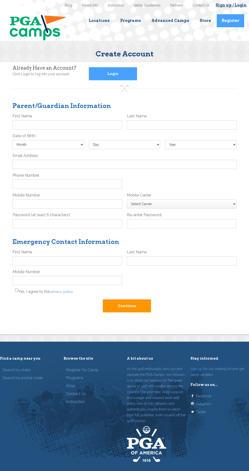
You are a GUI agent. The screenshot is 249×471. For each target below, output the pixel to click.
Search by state (16, 370)
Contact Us (201, 5)
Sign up (196, 369)
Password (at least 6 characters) (41, 215)
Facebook (203, 396)
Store (205, 20)
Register (230, 20)
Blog (68, 5)
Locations (99, 20)
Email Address (25, 155)
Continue (127, 306)
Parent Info (90, 5)
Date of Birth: (24, 136)
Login (112, 74)
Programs (130, 20)
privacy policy (62, 292)
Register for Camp (82, 370)
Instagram (203, 404)
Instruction (116, 5)
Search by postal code (22, 378)
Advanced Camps (170, 20)
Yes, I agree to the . (46, 291)
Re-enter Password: (144, 215)
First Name (22, 116)
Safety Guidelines (147, 5)
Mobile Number (26, 195)
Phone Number (26, 175)
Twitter (201, 412)
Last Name (137, 116)
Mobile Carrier (139, 195)
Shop (70, 386)
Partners (176, 5)
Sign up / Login (231, 5)
